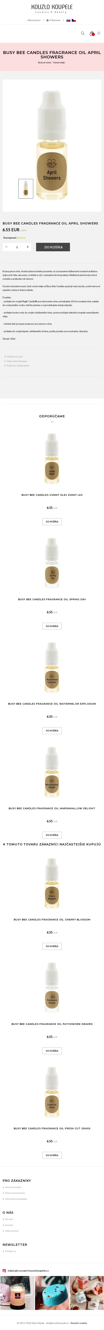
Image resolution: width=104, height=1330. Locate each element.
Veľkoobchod (34, 20)
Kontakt (9, 1225)
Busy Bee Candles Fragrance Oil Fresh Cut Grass (52, 1128)
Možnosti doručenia (15, 1193)
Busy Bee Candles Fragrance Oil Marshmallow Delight (52, 808)
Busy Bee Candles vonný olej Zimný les (52, 494)
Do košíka (54, 247)
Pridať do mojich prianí (18, 365)
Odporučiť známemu (17, 361)
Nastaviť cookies (79, 1323)
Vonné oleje (59, 62)
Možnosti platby (13, 1187)
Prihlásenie (53, 20)
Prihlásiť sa (10, 1251)
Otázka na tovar (15, 356)
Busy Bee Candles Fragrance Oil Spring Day (52, 599)
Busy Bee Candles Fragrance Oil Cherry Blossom (52, 919)
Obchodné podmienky (16, 1199)
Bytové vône (44, 62)
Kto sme (9, 1219)
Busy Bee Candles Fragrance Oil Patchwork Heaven (52, 1024)
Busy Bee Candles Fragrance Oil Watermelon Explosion (52, 703)
